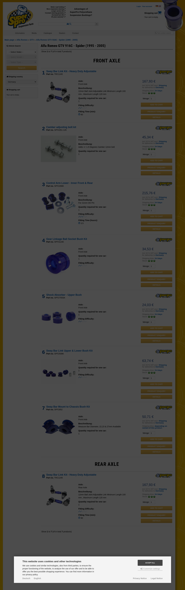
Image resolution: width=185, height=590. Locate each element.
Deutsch (26, 578)
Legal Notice (157, 578)
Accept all (150, 563)
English (37, 578)
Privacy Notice (140, 578)
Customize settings (150, 569)
